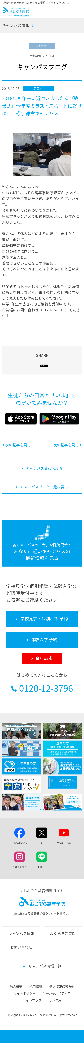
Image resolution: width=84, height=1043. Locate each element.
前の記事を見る (18, 444)
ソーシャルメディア (56, 993)
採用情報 (36, 986)
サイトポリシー (24, 993)
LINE (41, 867)
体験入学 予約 (52, 1036)
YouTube (64, 843)
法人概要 (16, 986)
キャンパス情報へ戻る (44, 468)
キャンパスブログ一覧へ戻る (44, 486)
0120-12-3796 (46, 688)
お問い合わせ (21, 947)
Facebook (19, 843)
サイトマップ (32, 1000)
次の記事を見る (66, 444)
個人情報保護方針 (61, 986)
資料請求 (73, 1036)
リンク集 (55, 1000)
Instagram (19, 867)
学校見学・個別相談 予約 (31, 1036)
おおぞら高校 (16, 15)
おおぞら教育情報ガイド (43, 890)
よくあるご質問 (63, 933)
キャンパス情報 (15, 25)
